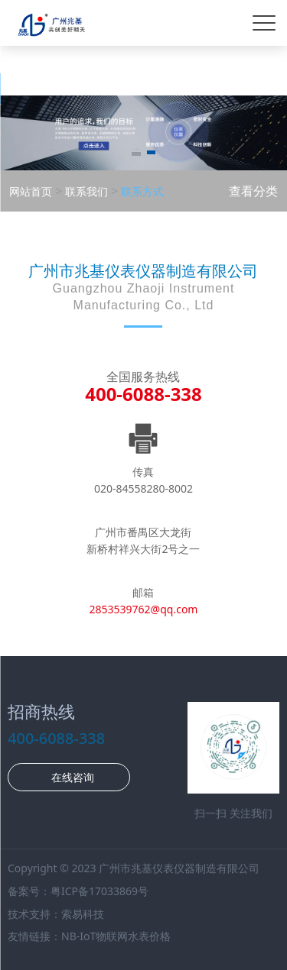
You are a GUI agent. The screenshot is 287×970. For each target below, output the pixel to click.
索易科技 (82, 914)
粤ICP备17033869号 (99, 891)
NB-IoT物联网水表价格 (116, 936)
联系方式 (141, 191)
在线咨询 (71, 777)
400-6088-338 (143, 393)
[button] (136, 155)
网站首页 (30, 191)
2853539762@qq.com (144, 609)
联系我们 (85, 191)
